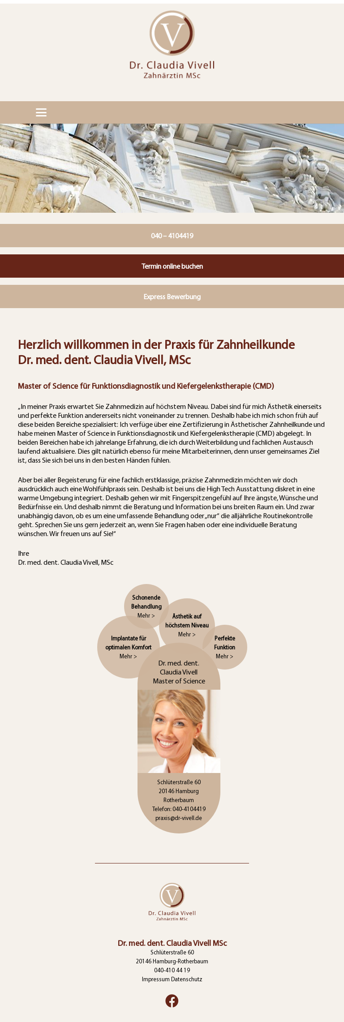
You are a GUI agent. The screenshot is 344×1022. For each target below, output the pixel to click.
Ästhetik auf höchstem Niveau (187, 625)
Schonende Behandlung (146, 606)
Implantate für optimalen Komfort (128, 647)
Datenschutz (186, 979)
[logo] (172, 50)
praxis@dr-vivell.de (178, 817)
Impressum (156, 979)
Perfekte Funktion (224, 647)
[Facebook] (172, 1001)
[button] (41, 112)
